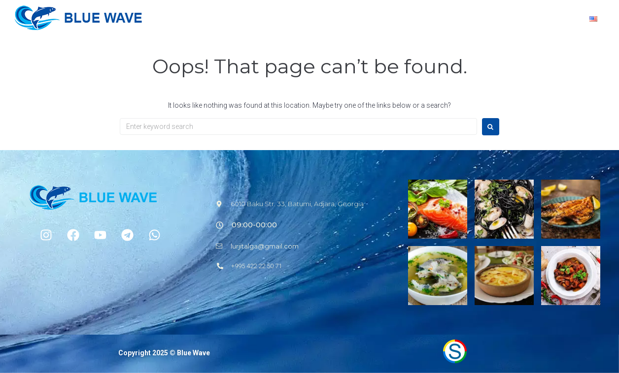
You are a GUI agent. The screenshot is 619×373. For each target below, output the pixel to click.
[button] (246, 225)
